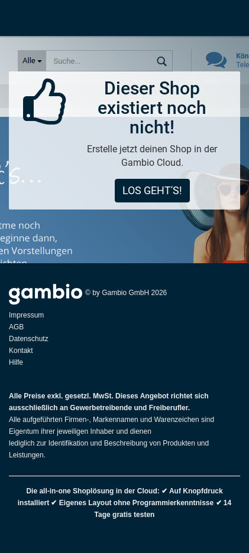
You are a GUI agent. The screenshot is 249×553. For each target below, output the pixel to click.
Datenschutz (28, 339)
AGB (16, 327)
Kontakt (21, 350)
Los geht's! (152, 190)
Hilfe (16, 362)
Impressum (26, 315)
